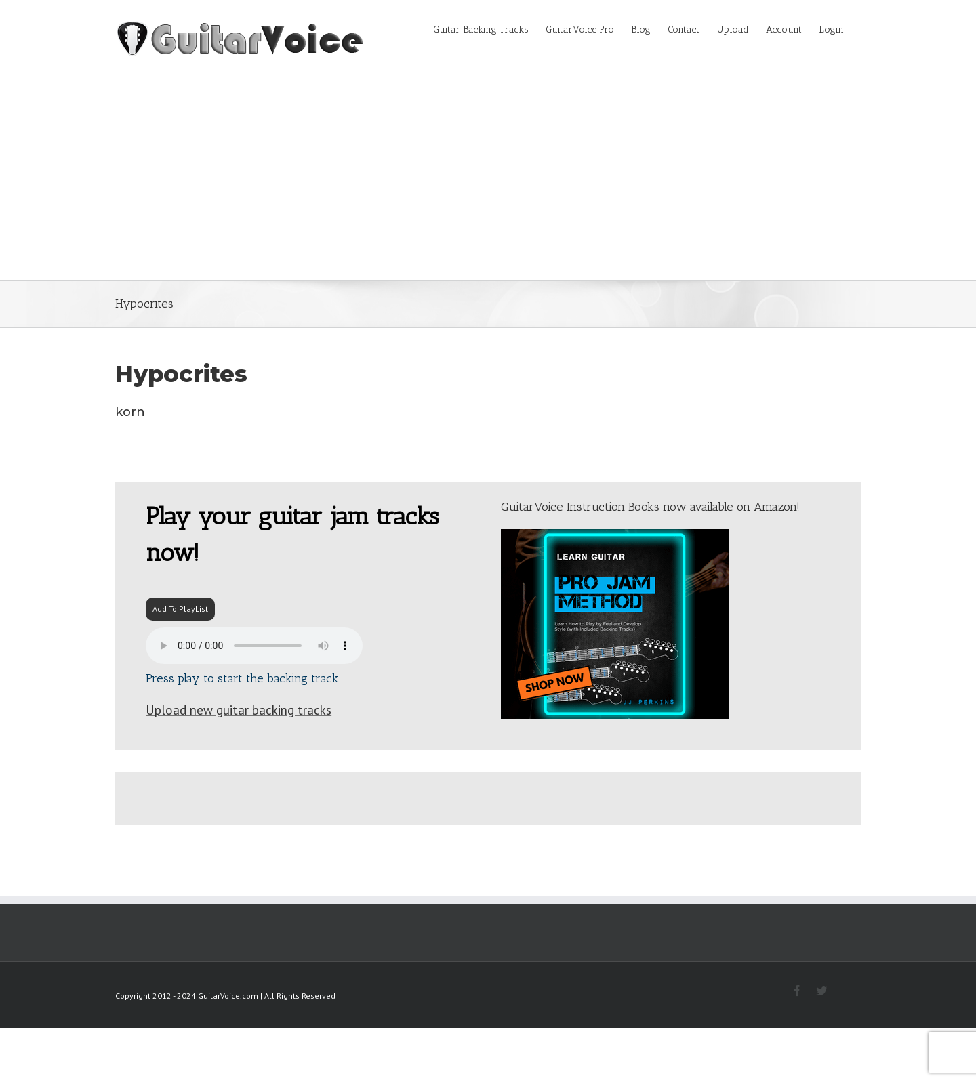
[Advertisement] (488, 179)
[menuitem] (489, 28)
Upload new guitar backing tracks (238, 710)
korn (130, 411)
